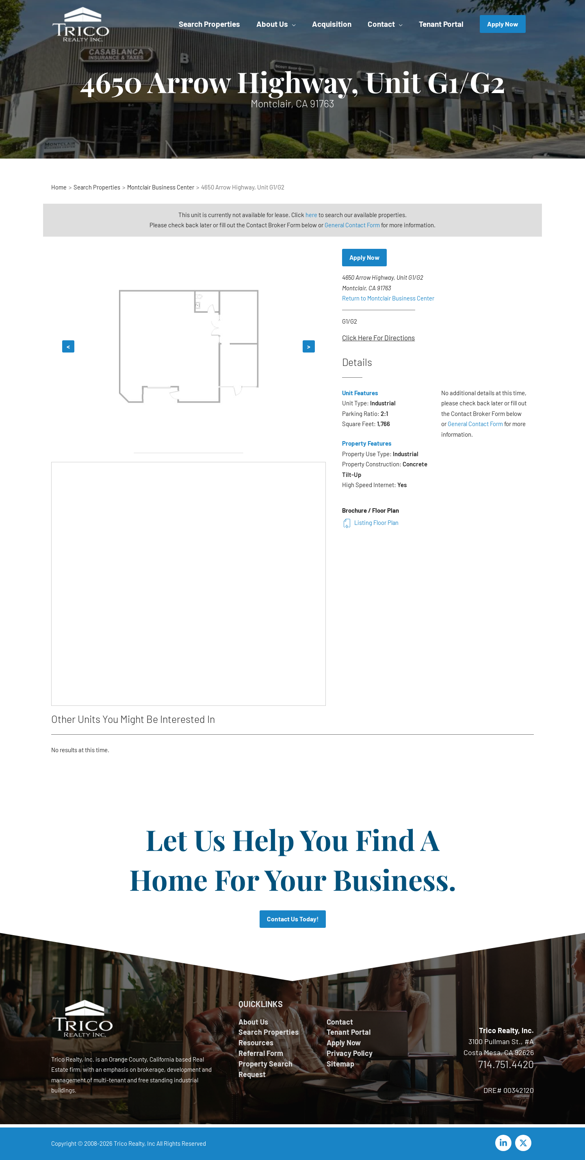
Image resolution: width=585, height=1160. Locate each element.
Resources (255, 1043)
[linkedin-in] (504, 1143)
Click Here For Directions (378, 338)
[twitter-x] (524, 1143)
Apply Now (365, 257)
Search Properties (268, 1032)
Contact (340, 1021)
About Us (253, 1021)
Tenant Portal (348, 1032)
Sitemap (340, 1064)
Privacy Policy (350, 1053)
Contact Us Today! (292, 919)
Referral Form (260, 1053)
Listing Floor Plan (371, 522)
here (311, 214)
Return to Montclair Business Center (388, 298)
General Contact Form (352, 225)
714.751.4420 (506, 1064)
